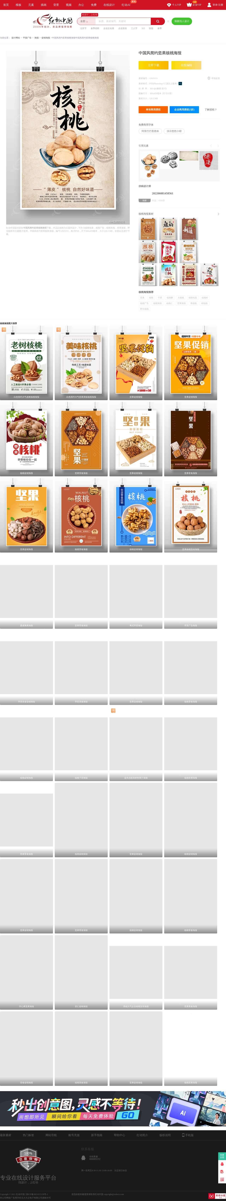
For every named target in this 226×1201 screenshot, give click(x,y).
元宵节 (83, 28)
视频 (69, 4)
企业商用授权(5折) (184, 109)
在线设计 (109, 4)
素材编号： (144, 78)
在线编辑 (186, 65)
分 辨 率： (144, 88)
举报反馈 (215, 78)
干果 (160, 297)
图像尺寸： (144, 93)
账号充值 (74, 1135)
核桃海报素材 (146, 214)
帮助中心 (119, 1135)
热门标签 (28, 1135)
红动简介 (142, 1135)
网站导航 (51, 1135)
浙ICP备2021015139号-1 (37, 1194)
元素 (31, 4)
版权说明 (165, 1135)
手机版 (188, 1135)
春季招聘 (95, 28)
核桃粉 (205, 297)
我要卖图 (222, 1156)
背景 (56, 4)
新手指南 (96, 1135)
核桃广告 (144, 303)
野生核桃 (144, 309)
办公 (81, 4)
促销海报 (45, 38)
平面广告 (27, 38)
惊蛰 (151, 28)
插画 (43, 4)
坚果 (142, 297)
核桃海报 (157, 303)
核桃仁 (169, 303)
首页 (6, 4)
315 (143, 28)
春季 (159, 28)
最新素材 (5, 1135)
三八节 (134, 28)
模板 (18, 4)
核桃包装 (193, 297)
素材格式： (144, 83)
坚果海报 (181, 303)
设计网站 (15, 38)
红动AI (127, 3)
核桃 (151, 297)
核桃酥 (170, 297)
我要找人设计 (181, 21)
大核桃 (181, 297)
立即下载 (153, 65)
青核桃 (193, 303)
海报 (36, 38)
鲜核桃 (204, 303)
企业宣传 (122, 28)
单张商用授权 (153, 109)
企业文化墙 (108, 28)
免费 (94, 4)
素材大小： (144, 98)
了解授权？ (211, 109)
